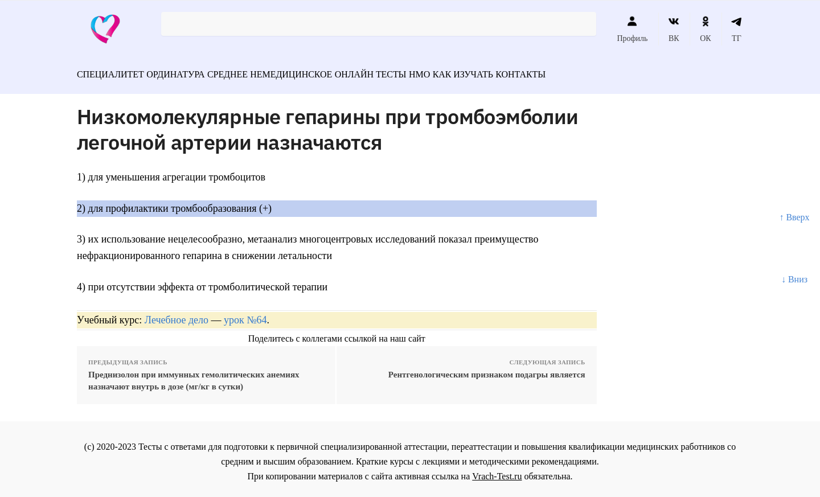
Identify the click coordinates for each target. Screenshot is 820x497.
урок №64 (245, 314)
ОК (705, 29)
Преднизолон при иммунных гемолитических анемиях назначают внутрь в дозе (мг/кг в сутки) (194, 375)
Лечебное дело (176, 314)
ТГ (737, 29)
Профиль (632, 29)
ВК (674, 29)
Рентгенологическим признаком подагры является (486, 369)
